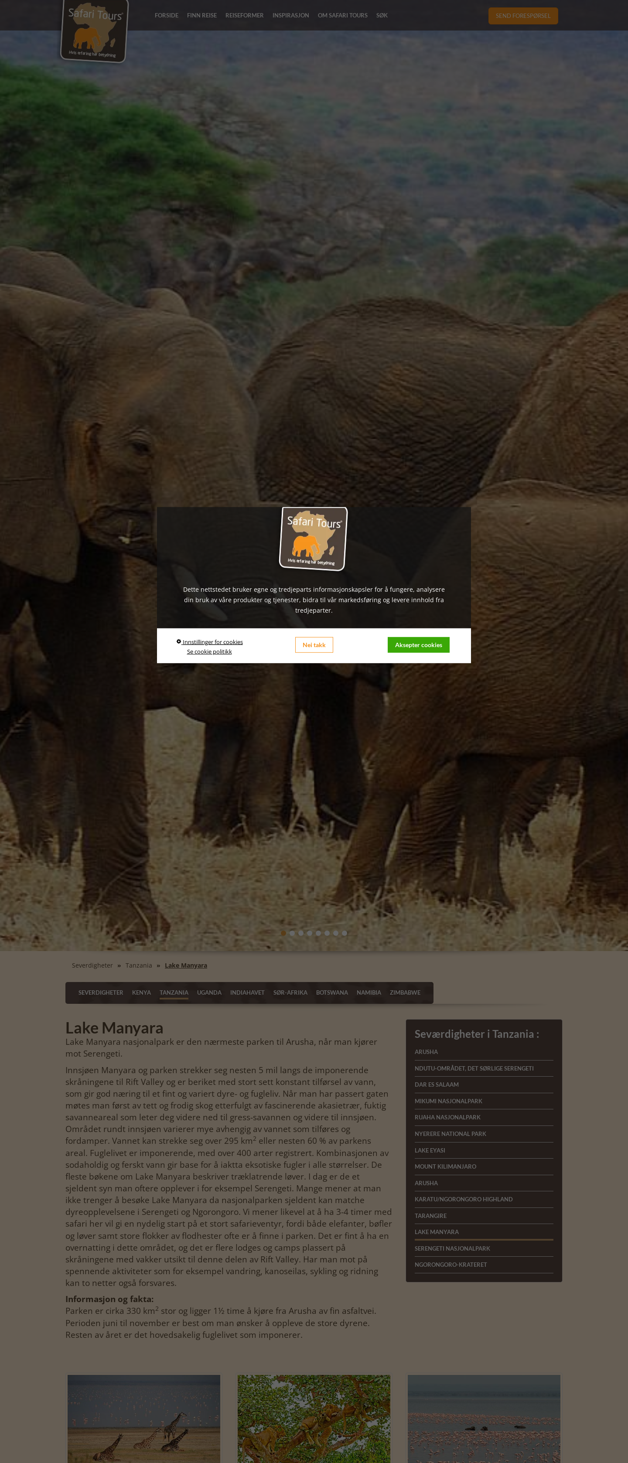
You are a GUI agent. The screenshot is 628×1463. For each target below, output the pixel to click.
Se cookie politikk (209, 651)
